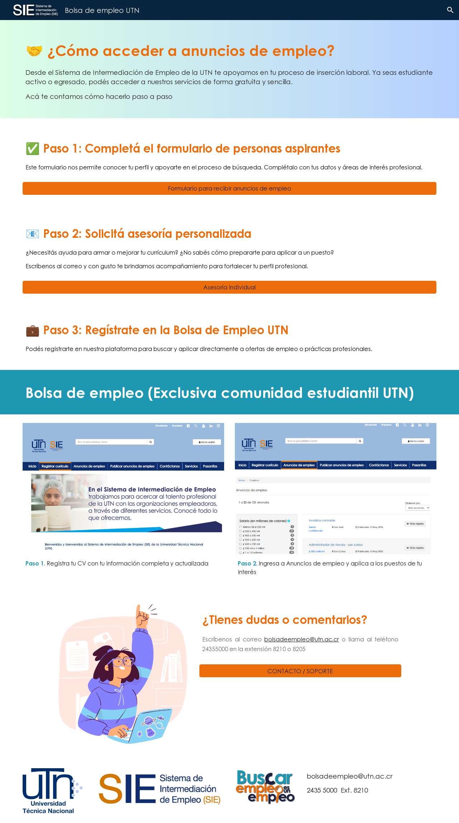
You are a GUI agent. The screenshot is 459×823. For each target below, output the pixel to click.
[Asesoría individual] (229, 287)
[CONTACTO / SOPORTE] (300, 671)
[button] (450, 10)
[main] (229, 69)
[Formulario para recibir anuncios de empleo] (229, 188)
